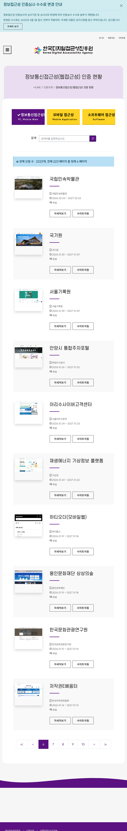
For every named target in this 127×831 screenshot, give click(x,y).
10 (83, 744)
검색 (34, 138)
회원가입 (111, 38)
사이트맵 (122, 38)
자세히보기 (62, 212)
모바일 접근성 (64, 117)
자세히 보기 (13, 26)
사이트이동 (83, 213)
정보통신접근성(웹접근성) (31, 117)
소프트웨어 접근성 (101, 117)
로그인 (101, 38)
